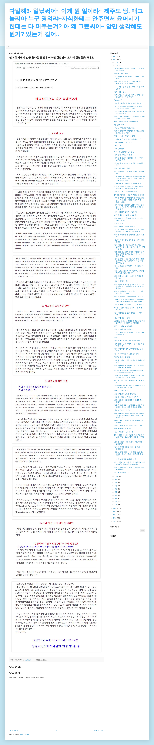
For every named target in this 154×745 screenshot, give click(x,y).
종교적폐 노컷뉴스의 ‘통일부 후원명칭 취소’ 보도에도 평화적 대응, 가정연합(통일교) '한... (129, 415)
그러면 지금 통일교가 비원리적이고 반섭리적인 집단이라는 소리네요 (129, 107)
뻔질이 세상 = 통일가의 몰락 (124, 136)
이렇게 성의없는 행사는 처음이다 (126, 397)
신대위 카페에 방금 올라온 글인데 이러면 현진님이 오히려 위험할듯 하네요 (129, 230)
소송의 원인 (118, 223)
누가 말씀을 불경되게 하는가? (125, 459)
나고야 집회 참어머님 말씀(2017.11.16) (128, 296)
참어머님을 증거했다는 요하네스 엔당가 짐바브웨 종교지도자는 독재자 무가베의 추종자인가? (129, 247)
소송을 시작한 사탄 (121, 73)
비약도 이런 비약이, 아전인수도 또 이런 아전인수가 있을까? (128, 292)
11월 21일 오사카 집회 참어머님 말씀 (127, 183)
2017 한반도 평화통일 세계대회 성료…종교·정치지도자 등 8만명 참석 (129, 376)
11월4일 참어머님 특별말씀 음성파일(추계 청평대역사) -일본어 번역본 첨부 (129, 322)
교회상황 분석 (119, 149)
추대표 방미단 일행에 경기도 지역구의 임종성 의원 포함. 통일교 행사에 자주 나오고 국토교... (129, 200)
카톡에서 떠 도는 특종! (122, 428)
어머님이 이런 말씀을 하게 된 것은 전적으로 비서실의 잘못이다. (129, 366)
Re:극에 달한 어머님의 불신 (124, 152)
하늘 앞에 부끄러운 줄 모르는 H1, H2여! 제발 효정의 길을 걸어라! (128, 83)
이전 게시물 (98, 731)
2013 (115, 518)
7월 (116, 486)
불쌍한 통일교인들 (121, 281)
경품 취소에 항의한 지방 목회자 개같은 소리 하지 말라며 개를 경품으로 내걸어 (129, 406)
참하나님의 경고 (120, 92)
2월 (116, 501)
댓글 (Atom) (24, 734)
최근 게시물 (14, 731)
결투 (116, 337)
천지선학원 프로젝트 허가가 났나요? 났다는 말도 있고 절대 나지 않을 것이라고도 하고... (129, 286)
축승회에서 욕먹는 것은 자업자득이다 (127, 341)
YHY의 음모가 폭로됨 (122, 357)
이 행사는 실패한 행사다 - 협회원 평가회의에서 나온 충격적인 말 (128, 371)
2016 (115, 508)
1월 (116, 504)
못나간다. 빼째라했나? (122, 168)
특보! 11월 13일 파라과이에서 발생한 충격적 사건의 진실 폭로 (129, 117)
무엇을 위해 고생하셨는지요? (124, 128)
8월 (116, 483)
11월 (116, 66)
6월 (116, 489)
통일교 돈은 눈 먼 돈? (122, 410)
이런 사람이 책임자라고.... (123, 329)
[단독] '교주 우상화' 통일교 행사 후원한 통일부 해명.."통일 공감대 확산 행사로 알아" (129, 437)
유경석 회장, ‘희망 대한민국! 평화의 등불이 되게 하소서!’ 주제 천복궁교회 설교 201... (129, 454)
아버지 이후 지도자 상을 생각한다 (126, 354)
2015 (115, 512)
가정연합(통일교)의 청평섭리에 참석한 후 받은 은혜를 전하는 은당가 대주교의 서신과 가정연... (129, 254)
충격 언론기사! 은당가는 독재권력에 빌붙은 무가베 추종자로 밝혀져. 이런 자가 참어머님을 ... (129, 261)
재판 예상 (117, 145)
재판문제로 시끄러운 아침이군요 (126, 215)
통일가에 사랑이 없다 (122, 318)
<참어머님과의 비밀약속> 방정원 (126, 121)
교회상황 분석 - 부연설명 (123, 142)
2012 (115, 521)
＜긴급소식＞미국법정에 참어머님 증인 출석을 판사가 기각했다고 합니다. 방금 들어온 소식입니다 (129, 178)
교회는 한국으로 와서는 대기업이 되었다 (129, 304)
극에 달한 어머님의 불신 (123, 155)
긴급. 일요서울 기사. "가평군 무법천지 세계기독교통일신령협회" (129, 272)
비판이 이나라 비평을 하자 (123, 326)
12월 (116, 62)
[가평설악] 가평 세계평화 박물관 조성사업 (129, 195)
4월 (116, 495)
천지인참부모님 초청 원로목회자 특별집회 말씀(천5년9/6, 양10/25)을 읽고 (129, 463)
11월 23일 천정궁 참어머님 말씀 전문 (127, 139)
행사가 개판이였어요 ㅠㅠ (123, 390)
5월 (116, 492)
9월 (116, 479)
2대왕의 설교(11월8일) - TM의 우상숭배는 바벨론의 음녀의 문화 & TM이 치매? (129, 300)
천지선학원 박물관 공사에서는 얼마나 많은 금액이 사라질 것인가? (129, 96)
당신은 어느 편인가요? (122, 472)
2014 (115, 515)
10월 (116, 476)
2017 (115, 60)
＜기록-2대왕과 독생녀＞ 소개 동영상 (127, 103)
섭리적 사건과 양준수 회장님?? (125, 192)
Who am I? (118, 100)
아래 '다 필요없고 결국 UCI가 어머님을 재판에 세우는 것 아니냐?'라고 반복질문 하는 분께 (129, 207)
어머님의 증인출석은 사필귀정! (125, 212)
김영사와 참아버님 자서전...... (125, 432)
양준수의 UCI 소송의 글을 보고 (125, 226)
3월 (116, 498)
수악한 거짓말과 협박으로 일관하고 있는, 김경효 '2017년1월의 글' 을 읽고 (129, 187)
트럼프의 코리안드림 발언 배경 (125, 394)
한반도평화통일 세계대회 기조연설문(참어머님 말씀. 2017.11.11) (129, 386)
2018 (115, 56)
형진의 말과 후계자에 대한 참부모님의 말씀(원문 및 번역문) (129, 132)
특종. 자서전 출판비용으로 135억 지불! (128, 425)
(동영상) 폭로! (119, 125)
